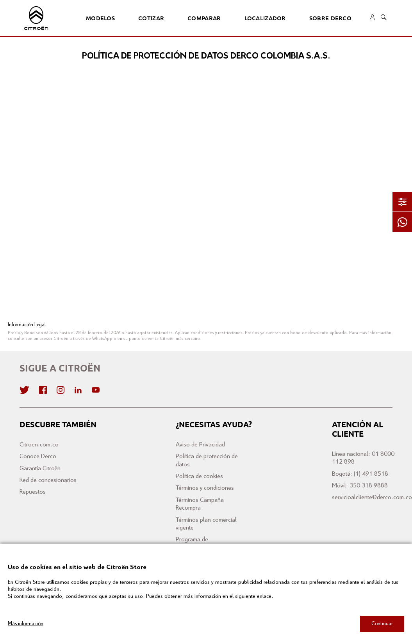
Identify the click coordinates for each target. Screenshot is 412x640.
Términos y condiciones (205, 488)
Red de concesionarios (48, 480)
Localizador (258, 18)
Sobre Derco (320, 18)
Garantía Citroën (40, 468)
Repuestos (33, 492)
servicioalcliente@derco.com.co (372, 497)
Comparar (199, 18)
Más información (25, 623)
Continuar (382, 623)
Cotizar (149, 18)
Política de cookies (199, 476)
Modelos (100, 18)
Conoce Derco (38, 456)
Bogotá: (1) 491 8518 (360, 474)
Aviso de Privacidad (200, 444)
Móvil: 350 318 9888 (360, 485)
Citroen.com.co (39, 444)
